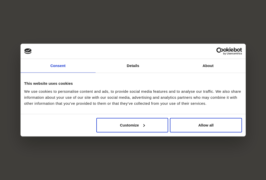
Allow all (206, 125)
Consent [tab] (58, 66)
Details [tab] (133, 66)
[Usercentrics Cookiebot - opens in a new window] (220, 51)
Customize (132, 125)
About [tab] (208, 66)
